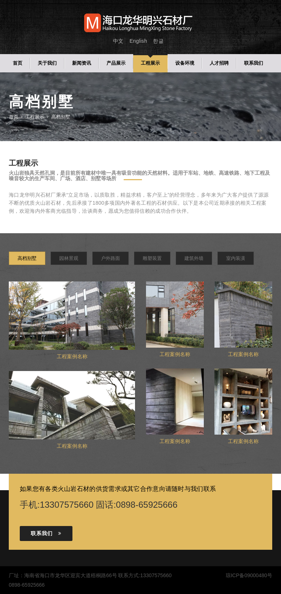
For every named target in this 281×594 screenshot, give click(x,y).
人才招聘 (219, 63)
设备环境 (184, 63)
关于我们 (47, 63)
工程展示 (150, 63)
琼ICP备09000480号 (248, 575)
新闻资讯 (81, 63)
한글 (158, 41)
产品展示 (115, 63)
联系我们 (253, 63)
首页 (17, 63)
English (138, 41)
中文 (118, 41)
